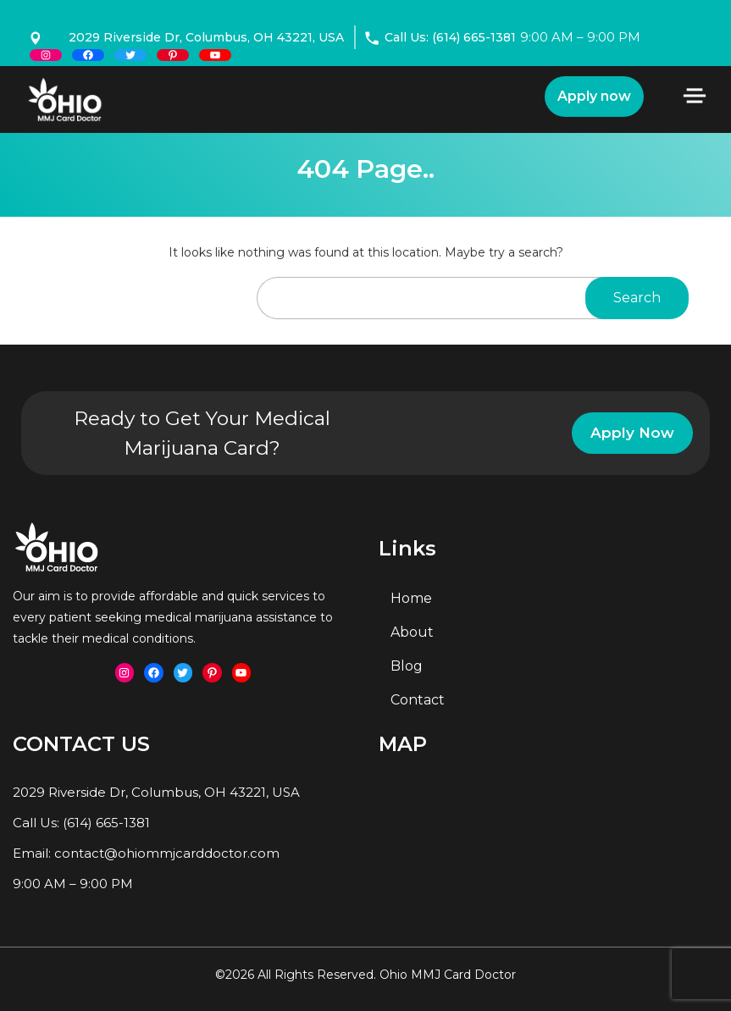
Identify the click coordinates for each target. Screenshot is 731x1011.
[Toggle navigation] (694, 96)
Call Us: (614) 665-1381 (440, 37)
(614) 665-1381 (106, 823)
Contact (417, 700)
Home (411, 598)
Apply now (594, 96)
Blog (406, 666)
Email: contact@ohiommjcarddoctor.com (146, 853)
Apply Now (632, 432)
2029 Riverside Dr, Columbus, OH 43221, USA (206, 37)
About (412, 632)
